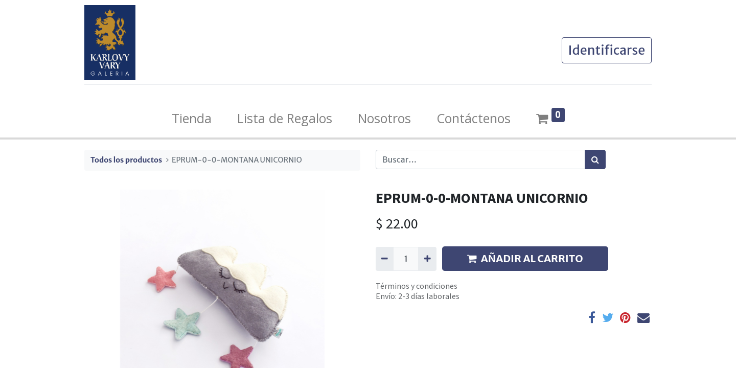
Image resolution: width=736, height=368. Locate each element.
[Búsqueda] (595, 159)
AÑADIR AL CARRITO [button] (525, 258)
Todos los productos (126, 160)
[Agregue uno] (427, 258)
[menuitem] (191, 118)
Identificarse (606, 50)
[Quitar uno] (385, 258)
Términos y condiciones (416, 286)
